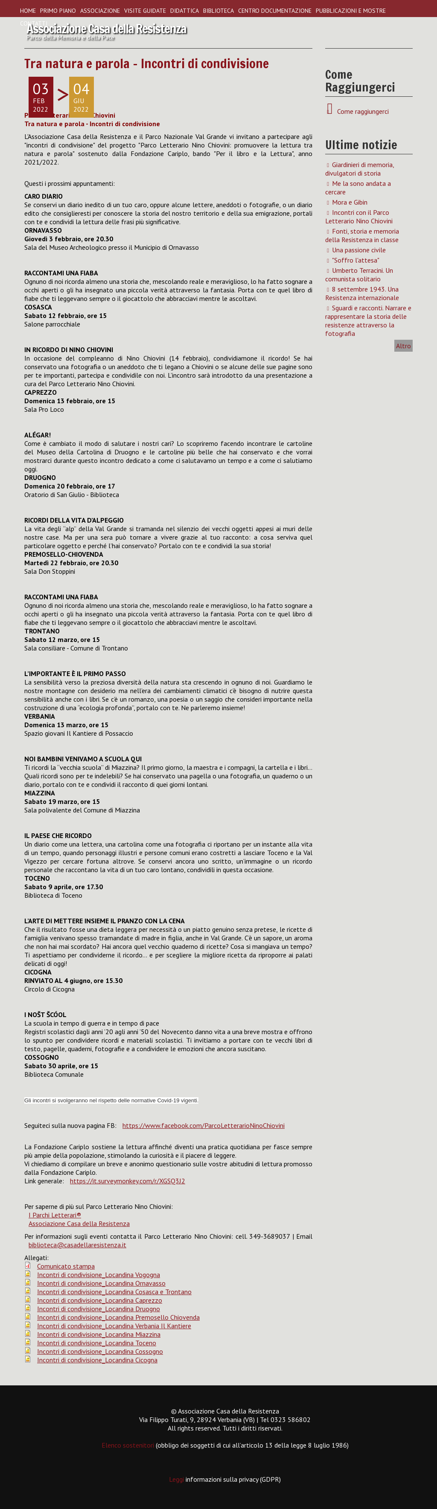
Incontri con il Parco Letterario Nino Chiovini (359, 216)
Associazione (100, 10)
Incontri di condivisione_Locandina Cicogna (97, 1360)
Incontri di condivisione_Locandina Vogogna (98, 1274)
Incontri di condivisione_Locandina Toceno (96, 1342)
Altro (403, 345)
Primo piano (58, 10)
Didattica (184, 10)
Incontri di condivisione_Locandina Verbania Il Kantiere (114, 1325)
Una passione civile (359, 250)
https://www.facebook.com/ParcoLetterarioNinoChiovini (203, 1125)
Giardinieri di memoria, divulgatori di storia (359, 168)
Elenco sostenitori (128, 1445)
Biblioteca (218, 10)
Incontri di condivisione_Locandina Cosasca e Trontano (114, 1291)
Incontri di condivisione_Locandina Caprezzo (99, 1300)
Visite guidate (145, 10)
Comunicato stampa (66, 1266)
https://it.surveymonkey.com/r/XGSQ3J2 (127, 1181)
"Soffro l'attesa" (355, 260)
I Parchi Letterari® (55, 1215)
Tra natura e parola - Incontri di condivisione (146, 63)
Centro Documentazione (275, 10)
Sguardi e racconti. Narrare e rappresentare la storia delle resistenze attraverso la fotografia (368, 321)
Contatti (33, 23)
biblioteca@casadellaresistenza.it (77, 1244)
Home (28, 10)
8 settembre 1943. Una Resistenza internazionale (362, 293)
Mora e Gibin (349, 202)
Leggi (177, 1479)
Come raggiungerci (361, 111)
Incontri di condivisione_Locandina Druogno (98, 1308)
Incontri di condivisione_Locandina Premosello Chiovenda (118, 1317)
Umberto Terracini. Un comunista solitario (359, 274)
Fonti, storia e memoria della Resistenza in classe (362, 235)
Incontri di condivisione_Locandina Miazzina (98, 1334)
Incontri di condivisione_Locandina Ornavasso (101, 1283)
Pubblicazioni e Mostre (351, 10)
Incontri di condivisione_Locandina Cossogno (100, 1351)
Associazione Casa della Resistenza (79, 1223)
